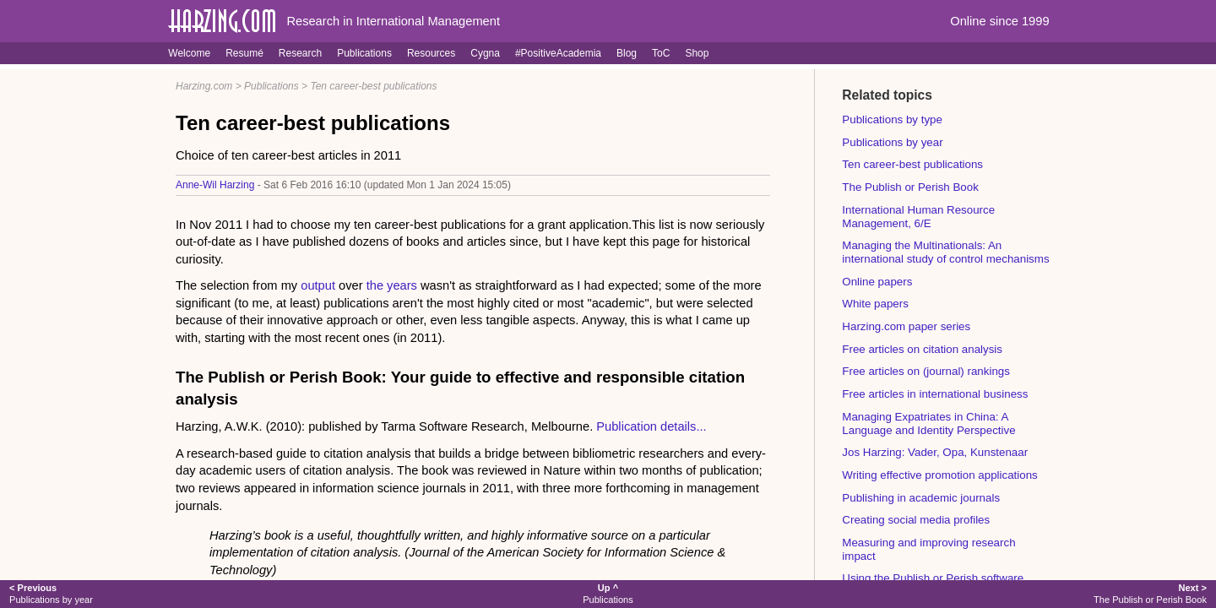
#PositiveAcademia (558, 53)
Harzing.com (204, 86)
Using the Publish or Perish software (932, 578)
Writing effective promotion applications (939, 475)
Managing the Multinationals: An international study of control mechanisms (945, 252)
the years (391, 285)
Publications (364, 53)
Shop (696, 53)
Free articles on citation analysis (922, 349)
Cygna (485, 53)
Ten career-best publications (373, 86)
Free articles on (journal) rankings (926, 371)
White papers (875, 303)
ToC (661, 53)
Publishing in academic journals (921, 497)
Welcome (189, 53)
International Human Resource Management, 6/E (918, 217)
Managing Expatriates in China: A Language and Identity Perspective (928, 423)
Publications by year (892, 142)
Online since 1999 (999, 21)
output (318, 285)
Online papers (877, 281)
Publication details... (651, 426)
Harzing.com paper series (906, 326)
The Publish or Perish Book (910, 187)
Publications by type (892, 119)
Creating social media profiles (916, 519)
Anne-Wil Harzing (215, 185)
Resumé (244, 53)
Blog (626, 53)
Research (300, 53)
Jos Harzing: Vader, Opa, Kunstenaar (935, 452)
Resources (431, 53)
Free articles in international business (935, 394)
